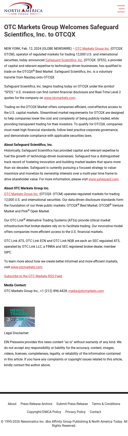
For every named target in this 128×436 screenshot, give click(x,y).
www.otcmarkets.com (59, 98)
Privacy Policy (75, 412)
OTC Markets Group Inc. (92, 49)
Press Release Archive (36, 404)
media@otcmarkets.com (86, 291)
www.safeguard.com (104, 179)
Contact (95, 412)
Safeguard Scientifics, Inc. (64, 60)
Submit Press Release (72, 404)
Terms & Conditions (106, 404)
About (12, 404)
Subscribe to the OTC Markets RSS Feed (33, 276)
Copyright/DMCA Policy (44, 412)
